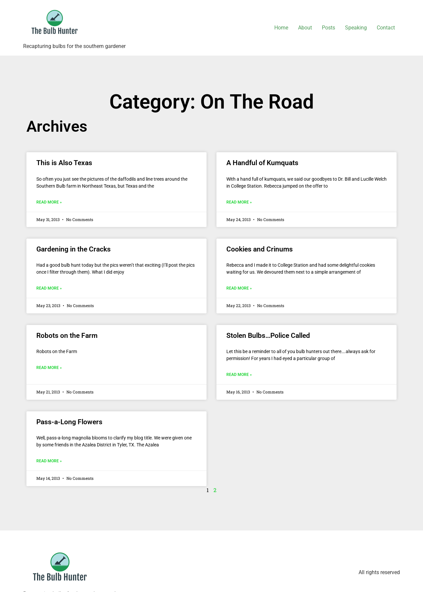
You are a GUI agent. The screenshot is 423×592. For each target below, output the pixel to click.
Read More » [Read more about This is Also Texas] (49, 202)
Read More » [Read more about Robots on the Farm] (49, 367)
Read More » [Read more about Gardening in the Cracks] (49, 288)
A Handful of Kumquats (262, 163)
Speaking (356, 27)
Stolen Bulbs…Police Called (268, 336)
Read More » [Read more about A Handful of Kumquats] (239, 202)
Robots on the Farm (66, 336)
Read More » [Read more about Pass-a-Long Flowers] (49, 461)
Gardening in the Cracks (73, 249)
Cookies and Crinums (259, 249)
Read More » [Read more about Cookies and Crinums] (239, 288)
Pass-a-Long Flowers (69, 422)
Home (281, 27)
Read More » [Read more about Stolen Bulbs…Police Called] (239, 374)
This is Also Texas (64, 163)
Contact (386, 27)
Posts (328, 27)
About (305, 27)
